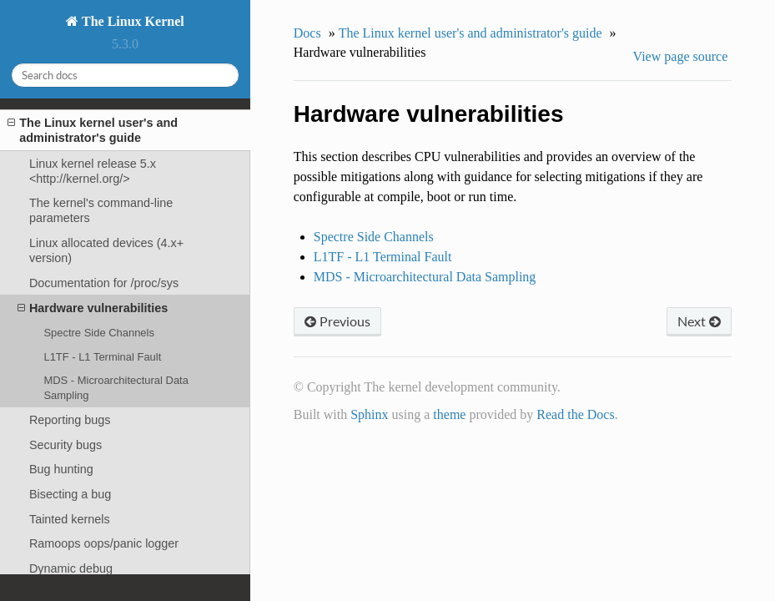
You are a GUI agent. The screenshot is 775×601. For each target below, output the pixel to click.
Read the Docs (575, 414)
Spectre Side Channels (98, 332)
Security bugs (65, 445)
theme (449, 414)
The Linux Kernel (131, 21)
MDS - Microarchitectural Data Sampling (115, 388)
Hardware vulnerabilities (93, 308)
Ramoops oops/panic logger (104, 543)
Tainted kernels (69, 519)
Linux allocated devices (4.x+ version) (106, 250)
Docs (307, 33)
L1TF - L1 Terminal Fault (102, 357)
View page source (680, 56)
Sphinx (369, 414)
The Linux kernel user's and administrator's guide (93, 129)
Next (699, 321)
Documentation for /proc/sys (104, 283)
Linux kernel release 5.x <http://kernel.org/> (92, 171)
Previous (337, 321)
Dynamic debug (71, 568)
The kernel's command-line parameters (101, 210)
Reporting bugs (70, 420)
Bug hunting (61, 469)
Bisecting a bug (70, 494)
